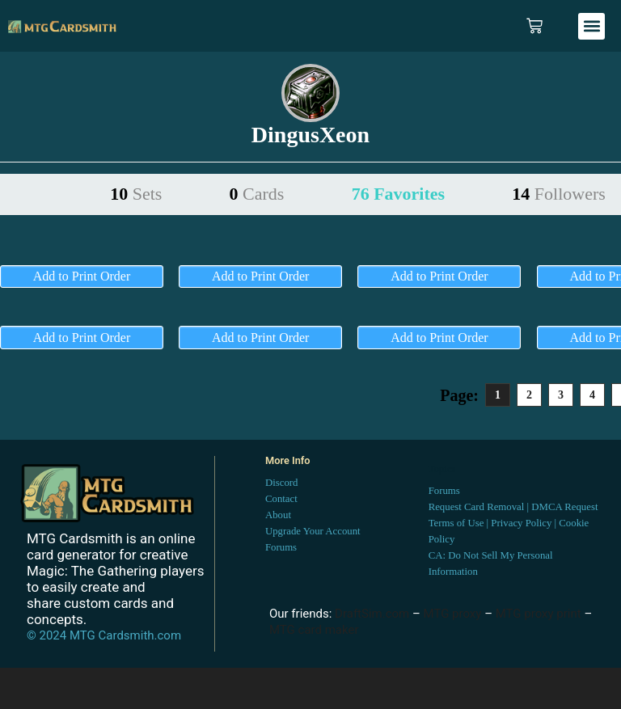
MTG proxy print (538, 613)
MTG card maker (314, 629)
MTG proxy (453, 613)
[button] (591, 26)
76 (398, 194)
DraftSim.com (372, 613)
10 (136, 194)
